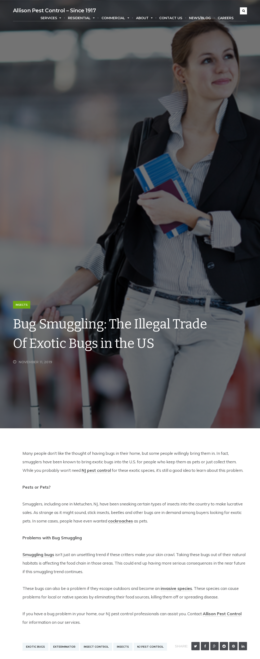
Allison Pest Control (222, 613)
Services (50, 18)
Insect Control (96, 646)
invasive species (176, 588)
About (144, 18)
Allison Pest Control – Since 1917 (54, 10)
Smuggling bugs (38, 554)
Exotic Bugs (35, 646)
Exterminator (64, 646)
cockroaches (120, 520)
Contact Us (170, 18)
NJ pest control (96, 470)
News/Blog (200, 18)
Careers (226, 18)
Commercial (115, 18)
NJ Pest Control (150, 646)
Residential (81, 18)
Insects (22, 304)
